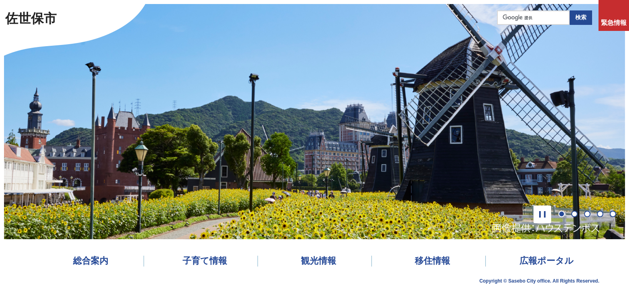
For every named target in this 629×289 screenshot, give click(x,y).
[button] (542, 214)
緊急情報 (614, 22)
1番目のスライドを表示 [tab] (564, 214)
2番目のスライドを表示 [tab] (577, 214)
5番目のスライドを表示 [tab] (615, 214)
